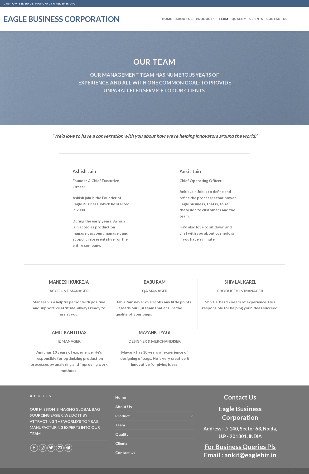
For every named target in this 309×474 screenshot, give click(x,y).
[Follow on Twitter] (51, 448)
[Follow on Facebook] (34, 448)
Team (223, 19)
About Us (184, 19)
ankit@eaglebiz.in (250, 455)
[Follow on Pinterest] (68, 448)
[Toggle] (192, 416)
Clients (256, 19)
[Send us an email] (60, 448)
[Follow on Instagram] (43, 448)
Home (167, 19)
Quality (239, 19)
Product (205, 19)
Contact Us (277, 19)
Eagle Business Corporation (62, 19)
